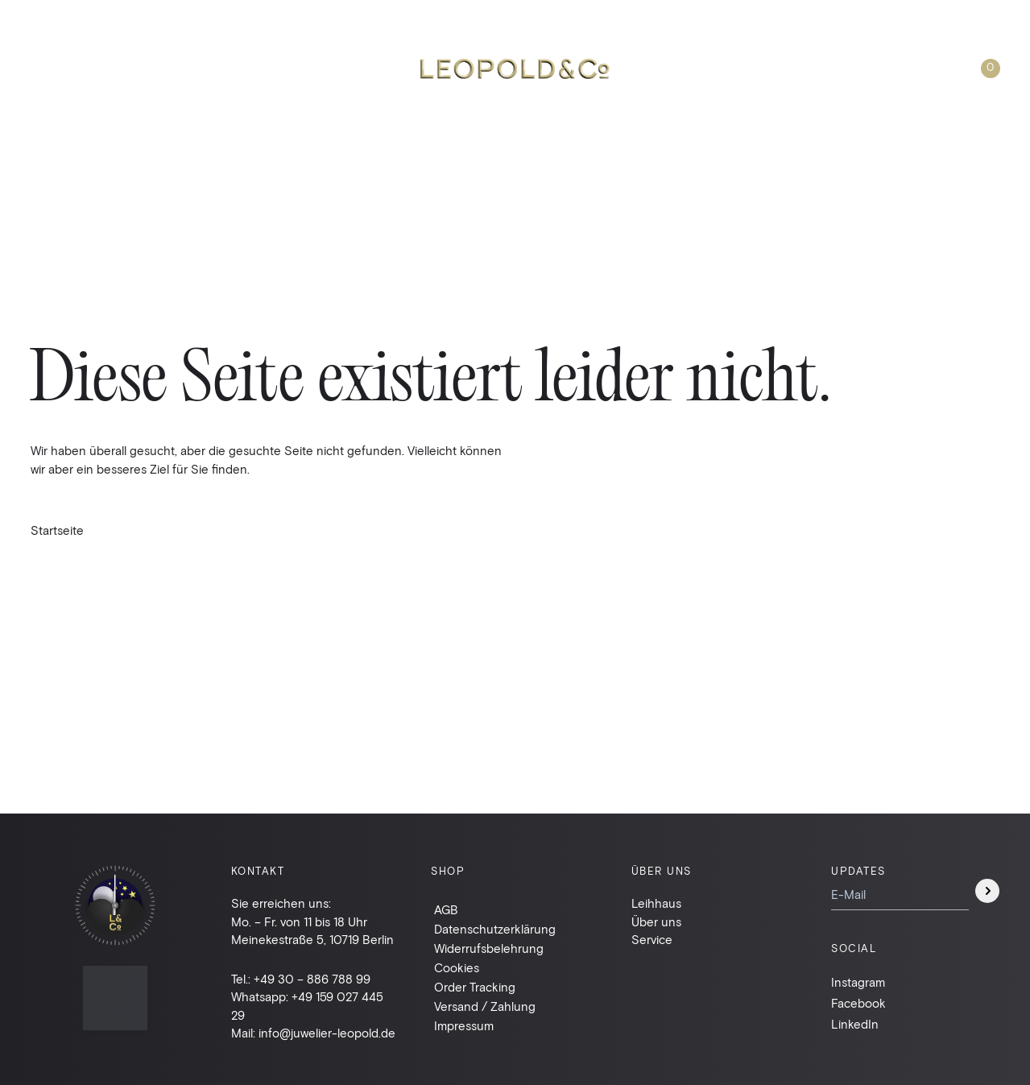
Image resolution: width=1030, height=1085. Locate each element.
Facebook (858, 1003)
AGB (446, 909)
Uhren (51, 68)
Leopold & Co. (515, 69)
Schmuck (129, 68)
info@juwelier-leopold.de (327, 1032)
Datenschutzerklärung (495, 928)
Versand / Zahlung (485, 1006)
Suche (680, 68)
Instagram (858, 982)
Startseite (57, 530)
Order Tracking (474, 986)
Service (651, 939)
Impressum (464, 1025)
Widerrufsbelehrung (489, 948)
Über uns (759, 68)
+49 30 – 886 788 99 (312, 978)
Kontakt (844, 68)
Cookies (456, 967)
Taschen (302, 68)
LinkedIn (855, 1024)
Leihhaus (216, 68)
